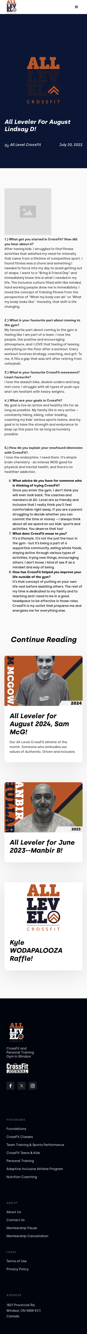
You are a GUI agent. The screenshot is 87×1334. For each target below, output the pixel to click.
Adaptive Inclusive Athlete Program (34, 1169)
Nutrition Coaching (21, 1177)
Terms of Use (16, 1261)
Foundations (16, 1129)
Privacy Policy (17, 1269)
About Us (13, 1212)
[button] (76, 7)
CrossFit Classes (19, 1137)
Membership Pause (21, 1228)
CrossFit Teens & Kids (23, 1153)
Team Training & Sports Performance (35, 1145)
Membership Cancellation (27, 1236)
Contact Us (15, 1220)
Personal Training (20, 1161)
